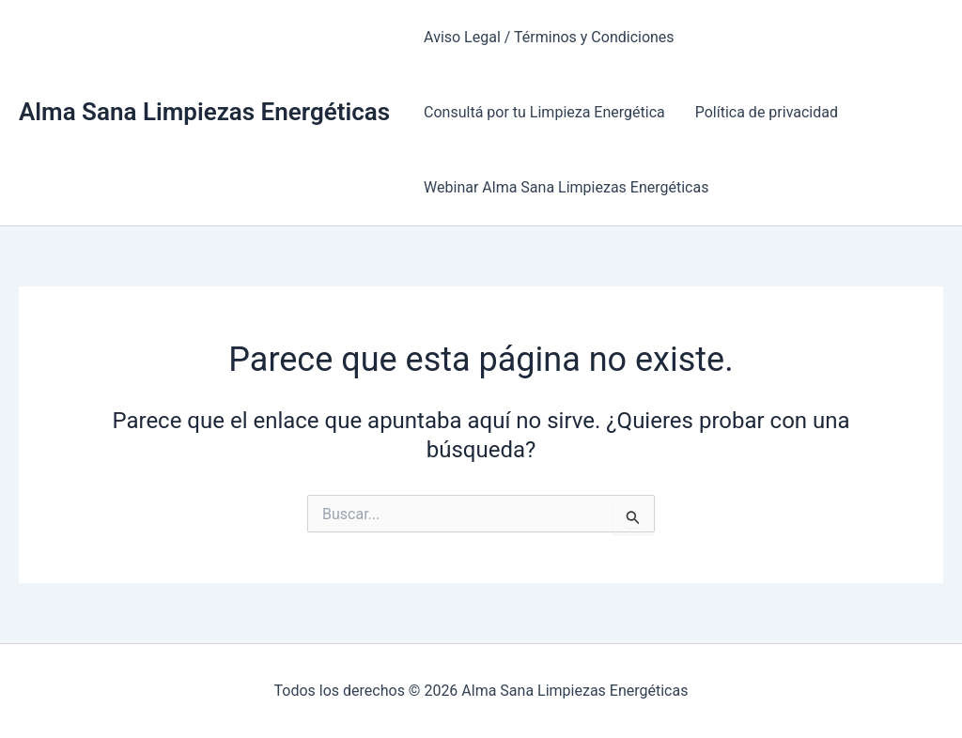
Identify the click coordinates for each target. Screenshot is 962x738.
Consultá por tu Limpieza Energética (544, 112)
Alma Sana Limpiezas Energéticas (204, 112)
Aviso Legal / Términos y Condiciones (549, 37)
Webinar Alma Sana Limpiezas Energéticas (566, 187)
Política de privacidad (766, 112)
